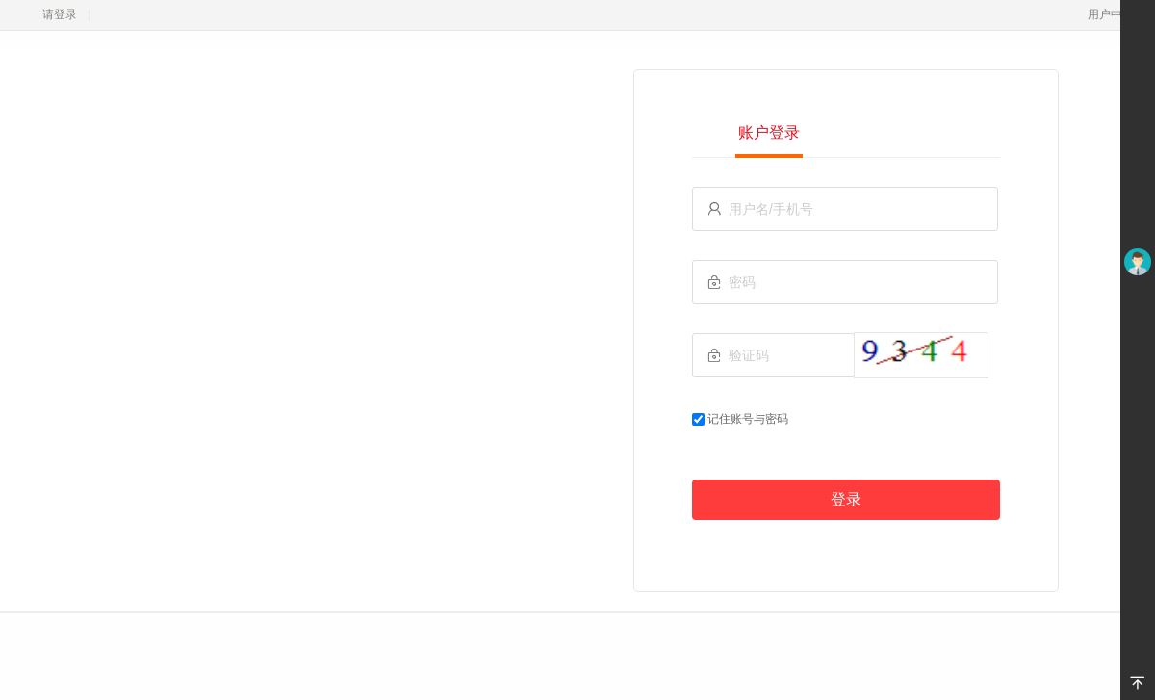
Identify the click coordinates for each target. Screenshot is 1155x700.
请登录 (59, 14)
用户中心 (1116, 14)
